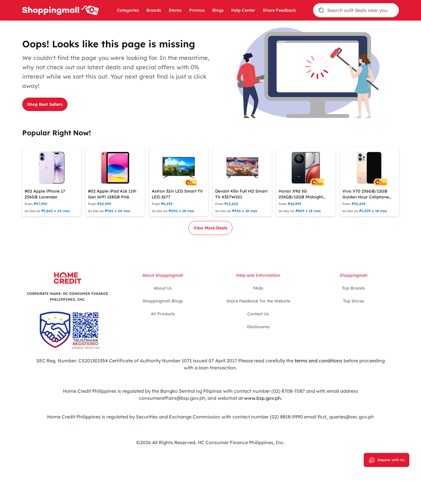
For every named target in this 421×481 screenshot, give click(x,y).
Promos (197, 10)
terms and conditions (318, 361)
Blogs (218, 10)
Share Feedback (279, 10)
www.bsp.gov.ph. (263, 398)
